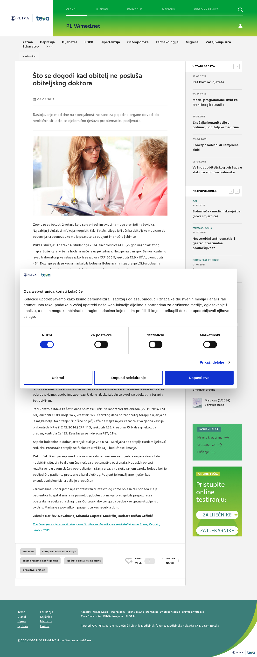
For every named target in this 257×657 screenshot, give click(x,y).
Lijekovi (102, 9)
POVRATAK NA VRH (168, 560)
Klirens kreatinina (209, 437)
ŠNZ (197, 625)
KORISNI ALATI (209, 429)
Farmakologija (202, 228)
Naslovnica (28, 56)
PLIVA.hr (131, 616)
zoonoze (28, 551)
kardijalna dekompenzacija (59, 551)
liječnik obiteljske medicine (84, 560)
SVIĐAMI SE (145, 560)
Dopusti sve (199, 378)
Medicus (168, 9)
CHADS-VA (206, 445)
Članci (71, 9)
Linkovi (44, 626)
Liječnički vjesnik (129, 625)
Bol (195, 201)
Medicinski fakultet (153, 625)
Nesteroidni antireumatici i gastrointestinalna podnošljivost (214, 243)
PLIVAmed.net (83, 26)
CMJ (94, 625)
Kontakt (85, 611)
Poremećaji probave (206, 260)
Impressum (118, 611)
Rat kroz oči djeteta (208, 82)
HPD (101, 625)
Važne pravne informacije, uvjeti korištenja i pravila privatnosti (165, 611)
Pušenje (203, 452)
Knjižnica (46, 617)
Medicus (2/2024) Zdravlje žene (211, 403)
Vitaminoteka (210, 625)
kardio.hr (111, 625)
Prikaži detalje (212, 362)
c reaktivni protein (34, 569)
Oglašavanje (100, 611)
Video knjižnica (206, 9)
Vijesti (22, 621)
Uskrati (58, 378)
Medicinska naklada (180, 625)
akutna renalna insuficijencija (40, 560)
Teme (22, 612)
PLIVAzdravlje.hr (113, 616)
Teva (84, 616)
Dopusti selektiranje (128, 378)
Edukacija (135, 9)
